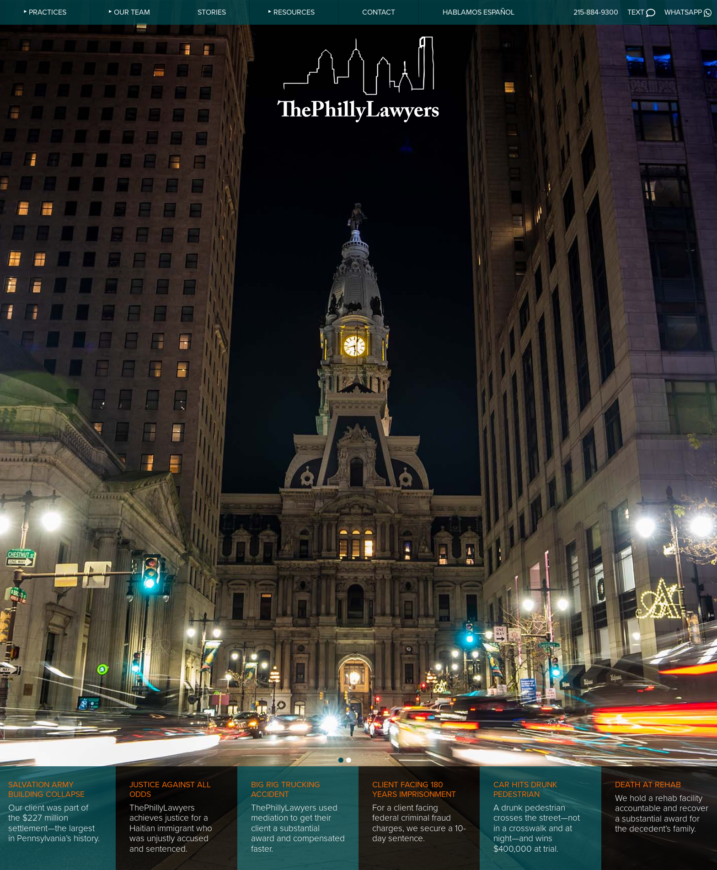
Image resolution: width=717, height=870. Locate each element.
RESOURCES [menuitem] (294, 12)
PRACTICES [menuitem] (47, 12)
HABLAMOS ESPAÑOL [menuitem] (478, 12)
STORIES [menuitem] (212, 12)
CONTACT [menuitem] (378, 12)
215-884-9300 (595, 12)
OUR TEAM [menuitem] (132, 12)
